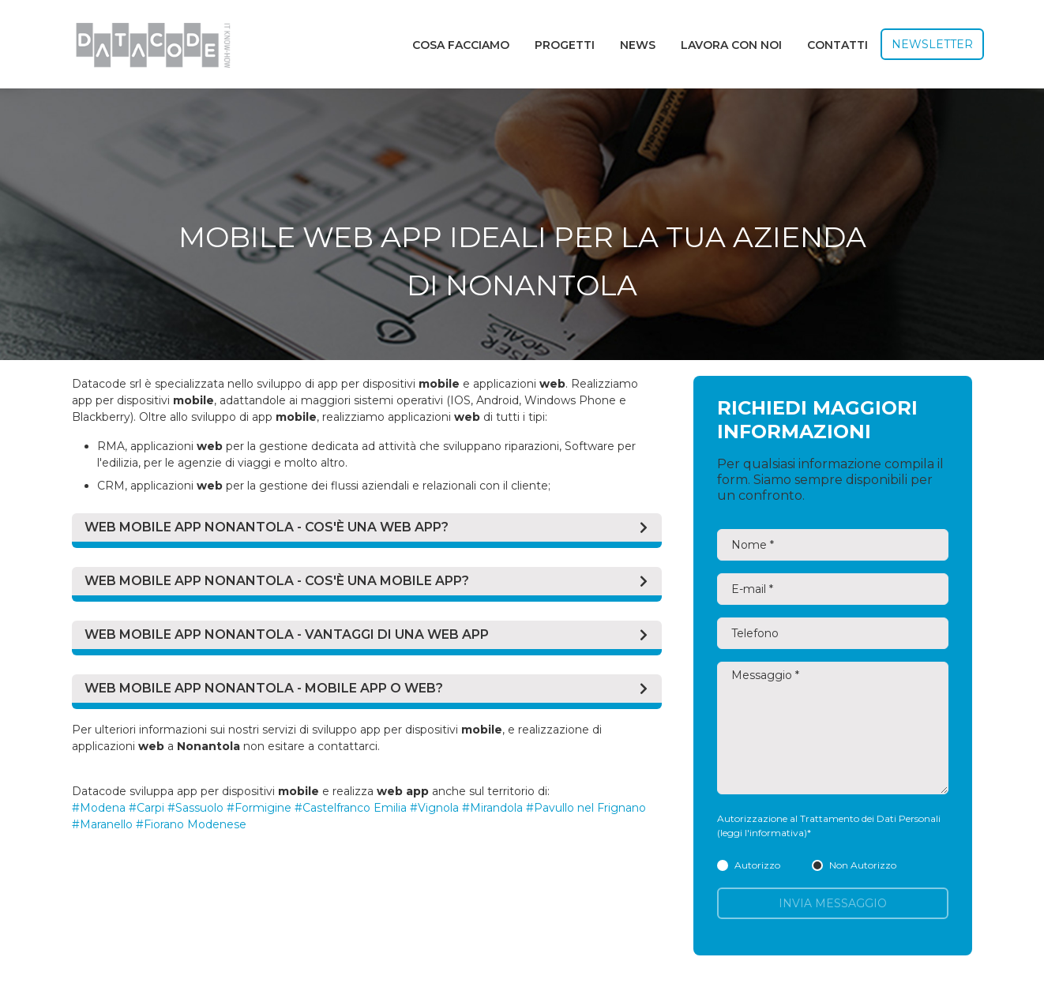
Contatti (837, 45)
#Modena (99, 808)
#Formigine (259, 808)
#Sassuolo (195, 808)
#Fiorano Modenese (191, 824)
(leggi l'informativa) (762, 833)
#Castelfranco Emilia (351, 808)
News (637, 45)
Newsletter (932, 44)
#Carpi (146, 808)
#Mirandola (492, 808)
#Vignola (434, 808)
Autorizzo (748, 865)
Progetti (565, 45)
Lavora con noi (731, 45)
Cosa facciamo (460, 45)
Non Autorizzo (854, 865)
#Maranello (102, 824)
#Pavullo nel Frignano (586, 808)
